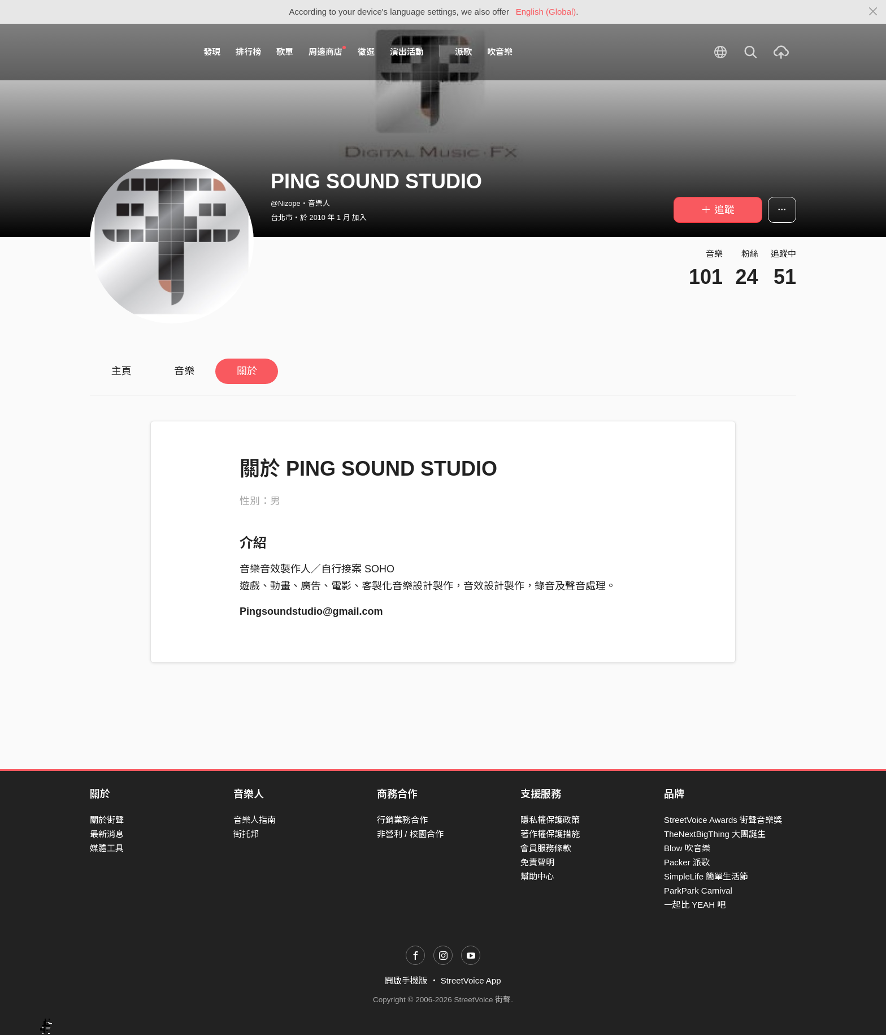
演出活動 (407, 52)
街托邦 (246, 834)
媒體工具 (107, 848)
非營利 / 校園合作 (410, 834)
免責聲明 (537, 862)
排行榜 (248, 52)
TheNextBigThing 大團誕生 (715, 834)
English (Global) (546, 11)
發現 (211, 52)
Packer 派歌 (687, 862)
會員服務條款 (545, 848)
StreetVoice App (471, 980)
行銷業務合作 (402, 820)
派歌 (463, 52)
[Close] (873, 12)
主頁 (121, 371)
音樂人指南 (254, 820)
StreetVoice (136, 52)
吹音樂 (500, 52)
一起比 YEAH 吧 (695, 904)
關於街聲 (107, 820)
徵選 (366, 52)
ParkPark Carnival (698, 890)
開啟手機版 (406, 980)
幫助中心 (537, 876)
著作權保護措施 (550, 834)
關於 (247, 371)
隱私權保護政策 (550, 820)
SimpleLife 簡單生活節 (706, 876)
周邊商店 (327, 51)
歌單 (284, 52)
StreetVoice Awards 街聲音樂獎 (723, 820)
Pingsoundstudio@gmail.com (311, 611)
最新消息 (107, 834)
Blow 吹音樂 (687, 848)
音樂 (184, 371)
